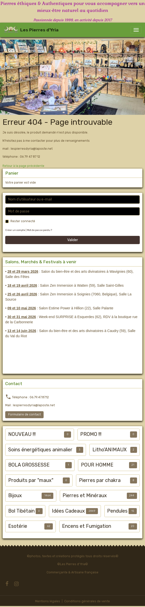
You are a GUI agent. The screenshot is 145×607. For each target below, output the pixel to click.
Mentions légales (47, 601)
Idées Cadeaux (68, 511)
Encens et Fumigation (86, 526)
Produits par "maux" (30, 480)
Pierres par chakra (100, 480)
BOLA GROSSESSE (29, 465)
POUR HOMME (97, 465)
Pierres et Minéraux (85, 495)
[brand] (31, 30)
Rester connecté (22, 221)
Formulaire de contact (24, 414)
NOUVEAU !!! (22, 434)
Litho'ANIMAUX (109, 450)
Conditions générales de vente (87, 601)
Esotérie (17, 526)
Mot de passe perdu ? (39, 230)
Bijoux (15, 495)
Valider (72, 240)
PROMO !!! (90, 434)
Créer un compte (15, 230)
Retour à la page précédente (23, 166)
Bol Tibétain (21, 511)
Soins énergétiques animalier (40, 450)
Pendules (117, 511)
